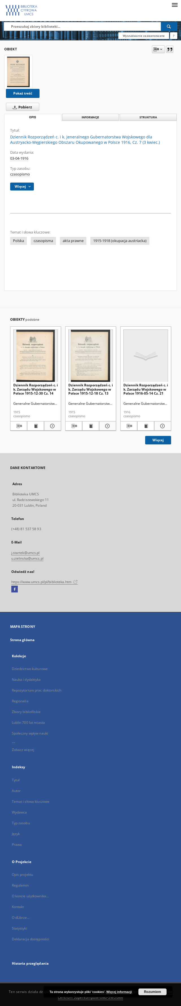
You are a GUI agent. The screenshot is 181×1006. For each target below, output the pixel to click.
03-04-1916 (19, 158)
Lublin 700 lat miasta (28, 722)
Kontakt (18, 906)
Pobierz (21, 107)
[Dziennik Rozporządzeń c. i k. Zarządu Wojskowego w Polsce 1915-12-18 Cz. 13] (91, 356)
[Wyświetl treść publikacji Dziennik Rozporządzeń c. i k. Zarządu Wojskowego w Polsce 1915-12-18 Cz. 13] (90, 426)
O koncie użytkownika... (30, 896)
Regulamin (20, 885)
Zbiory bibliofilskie (26, 711)
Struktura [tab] (148, 117)
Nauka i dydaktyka (26, 679)
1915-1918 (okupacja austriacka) (120, 240)
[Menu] (174, 4)
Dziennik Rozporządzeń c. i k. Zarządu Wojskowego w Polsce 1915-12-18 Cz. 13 (90, 389)
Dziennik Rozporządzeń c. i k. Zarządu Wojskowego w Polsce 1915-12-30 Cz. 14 (35, 389)
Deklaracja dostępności (30, 939)
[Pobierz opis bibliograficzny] (18, 426)
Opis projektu (22, 874)
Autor (16, 790)
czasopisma (43, 240)
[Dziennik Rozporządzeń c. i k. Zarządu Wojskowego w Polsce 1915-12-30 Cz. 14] (36, 356)
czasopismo (20, 174)
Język (16, 833)
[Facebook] (14, 589)
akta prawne (73, 240)
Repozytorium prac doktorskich (36, 690)
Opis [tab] (32, 117)
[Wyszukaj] (169, 26)
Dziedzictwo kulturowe (30, 668)
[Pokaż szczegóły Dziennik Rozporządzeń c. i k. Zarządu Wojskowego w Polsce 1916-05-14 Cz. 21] (162, 426)
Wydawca (19, 812)
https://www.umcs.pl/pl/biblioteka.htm (44, 581)
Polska (18, 240)
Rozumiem (152, 992)
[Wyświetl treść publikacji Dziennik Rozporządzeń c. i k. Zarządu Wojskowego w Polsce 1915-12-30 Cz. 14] (35, 426)
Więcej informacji (119, 992)
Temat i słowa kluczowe (31, 801)
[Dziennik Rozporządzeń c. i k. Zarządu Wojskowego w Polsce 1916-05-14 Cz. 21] (146, 356)
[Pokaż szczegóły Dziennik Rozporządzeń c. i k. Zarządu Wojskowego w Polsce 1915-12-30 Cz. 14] (51, 426)
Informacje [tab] (90, 117)
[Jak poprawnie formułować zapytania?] (173, 35)
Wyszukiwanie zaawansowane (144, 36)
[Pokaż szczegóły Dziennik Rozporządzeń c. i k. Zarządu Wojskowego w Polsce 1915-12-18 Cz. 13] (107, 426)
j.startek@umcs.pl (25, 552)
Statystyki (19, 928)
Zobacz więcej (23, 749)
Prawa (17, 844)
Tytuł (16, 780)
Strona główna (22, 639)
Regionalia (20, 701)
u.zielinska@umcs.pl (27, 558)
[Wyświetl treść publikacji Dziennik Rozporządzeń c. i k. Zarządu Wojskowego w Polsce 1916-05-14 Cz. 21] (146, 426)
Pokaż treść (22, 93)
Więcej (158, 440)
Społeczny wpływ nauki (30, 733)
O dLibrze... (21, 917)
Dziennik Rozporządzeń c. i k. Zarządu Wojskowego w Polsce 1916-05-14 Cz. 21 (145, 389)
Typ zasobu (21, 823)
